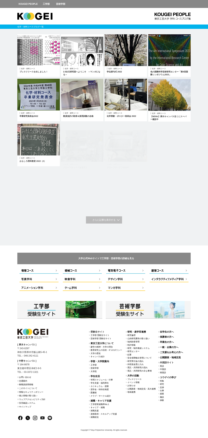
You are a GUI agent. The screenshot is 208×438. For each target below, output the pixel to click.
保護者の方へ (167, 337)
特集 (162, 381)
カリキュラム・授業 (100, 386)
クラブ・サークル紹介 (101, 396)
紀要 (129, 354)
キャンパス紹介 (98, 356)
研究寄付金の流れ (135, 361)
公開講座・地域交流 (170, 357)
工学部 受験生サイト (100, 335)
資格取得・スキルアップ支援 (104, 414)
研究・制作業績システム (138, 348)
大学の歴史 (96, 353)
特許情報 (131, 345)
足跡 (162, 387)
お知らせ (131, 385)
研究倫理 (131, 335)
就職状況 (95, 417)
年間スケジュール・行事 (102, 380)
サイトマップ (25, 407)
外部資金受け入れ (135, 364)
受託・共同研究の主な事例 (139, 371)
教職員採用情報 (26, 384)
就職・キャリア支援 (101, 400)
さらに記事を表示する (104, 220)
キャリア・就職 (98, 407)
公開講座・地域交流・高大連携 (141, 389)
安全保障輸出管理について (139, 358)
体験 (162, 400)
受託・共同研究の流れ (137, 367)
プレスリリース (134, 379)
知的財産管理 (133, 342)
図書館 (94, 392)
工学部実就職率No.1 (100, 404)
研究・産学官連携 (136, 332)
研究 (162, 384)
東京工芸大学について (102, 343)
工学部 (94, 365)
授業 (162, 394)
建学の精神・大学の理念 (102, 347)
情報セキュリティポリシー (31, 392)
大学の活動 (133, 375)
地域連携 (131, 392)
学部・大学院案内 (100, 361)
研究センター (133, 351)
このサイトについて (28, 388)
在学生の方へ (167, 332)
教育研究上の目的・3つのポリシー (106, 350)
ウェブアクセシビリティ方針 (32, 399)
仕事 (162, 390)
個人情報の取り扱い (28, 395)
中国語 (163, 369)
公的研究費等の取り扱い (138, 338)
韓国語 (163, 372)
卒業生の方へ (167, 342)
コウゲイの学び (168, 377)
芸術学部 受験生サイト (101, 338)
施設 (162, 397)
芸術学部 (95, 368)
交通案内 (23, 381)
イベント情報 (133, 382)
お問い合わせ (25, 377)
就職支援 (95, 410)
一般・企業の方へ (169, 347)
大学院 (94, 371)
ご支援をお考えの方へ (171, 352)
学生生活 (95, 376)
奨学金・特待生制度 (100, 389)
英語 (162, 366)
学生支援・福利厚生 (100, 383)
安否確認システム (27, 403)
